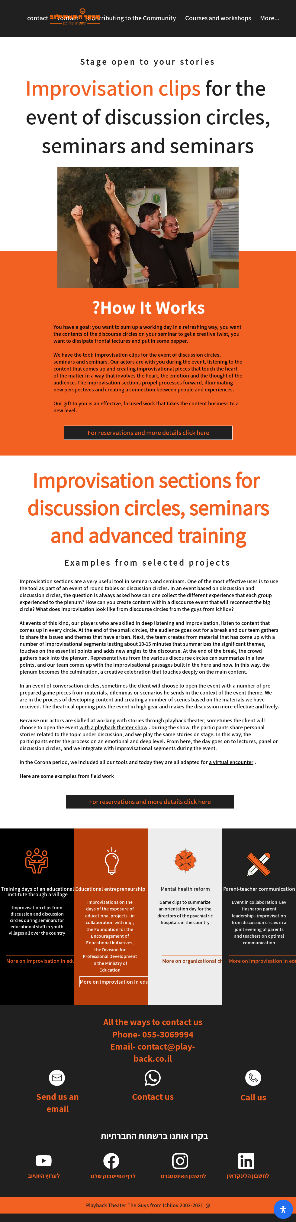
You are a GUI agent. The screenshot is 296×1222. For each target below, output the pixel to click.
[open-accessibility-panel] (283, 1209)
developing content (90, 699)
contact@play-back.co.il (164, 1052)
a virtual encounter (231, 762)
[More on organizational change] (198, 961)
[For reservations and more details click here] (148, 433)
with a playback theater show (113, 727)
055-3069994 (168, 1034)
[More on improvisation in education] (48, 961)
